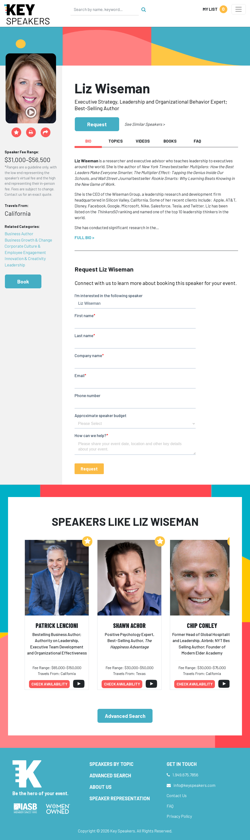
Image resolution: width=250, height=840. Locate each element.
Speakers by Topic (111, 764)
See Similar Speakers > (145, 124)
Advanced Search (125, 716)
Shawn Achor (129, 625)
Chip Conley (202, 625)
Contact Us (177, 795)
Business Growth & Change (28, 239)
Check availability (49, 684)
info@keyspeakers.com (194, 785)
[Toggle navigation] (238, 9)
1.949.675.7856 (185, 774)
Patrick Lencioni (57, 625)
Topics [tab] (115, 140)
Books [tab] (170, 140)
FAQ (170, 805)
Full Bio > (84, 237)
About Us (100, 787)
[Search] (104, 9)
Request (97, 124)
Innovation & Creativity (25, 258)
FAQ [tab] (197, 140)
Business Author (19, 233)
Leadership (15, 264)
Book (23, 281)
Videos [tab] (143, 140)
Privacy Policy (179, 816)
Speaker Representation (119, 798)
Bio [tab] (88, 140)
